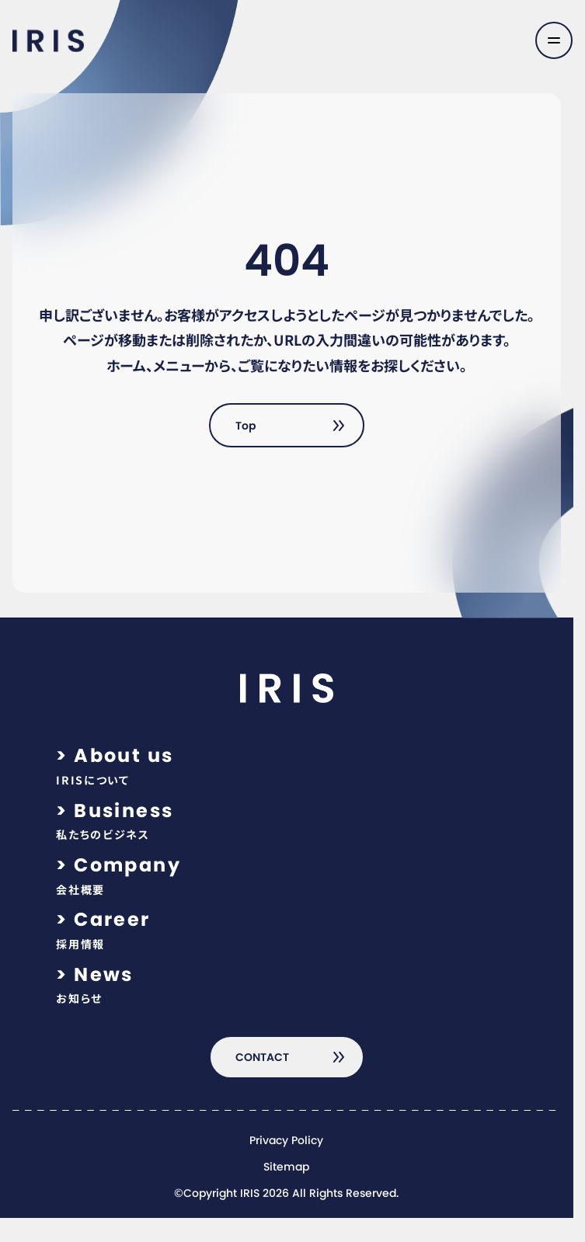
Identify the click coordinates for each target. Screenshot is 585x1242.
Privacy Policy (286, 1141)
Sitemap (286, 1167)
